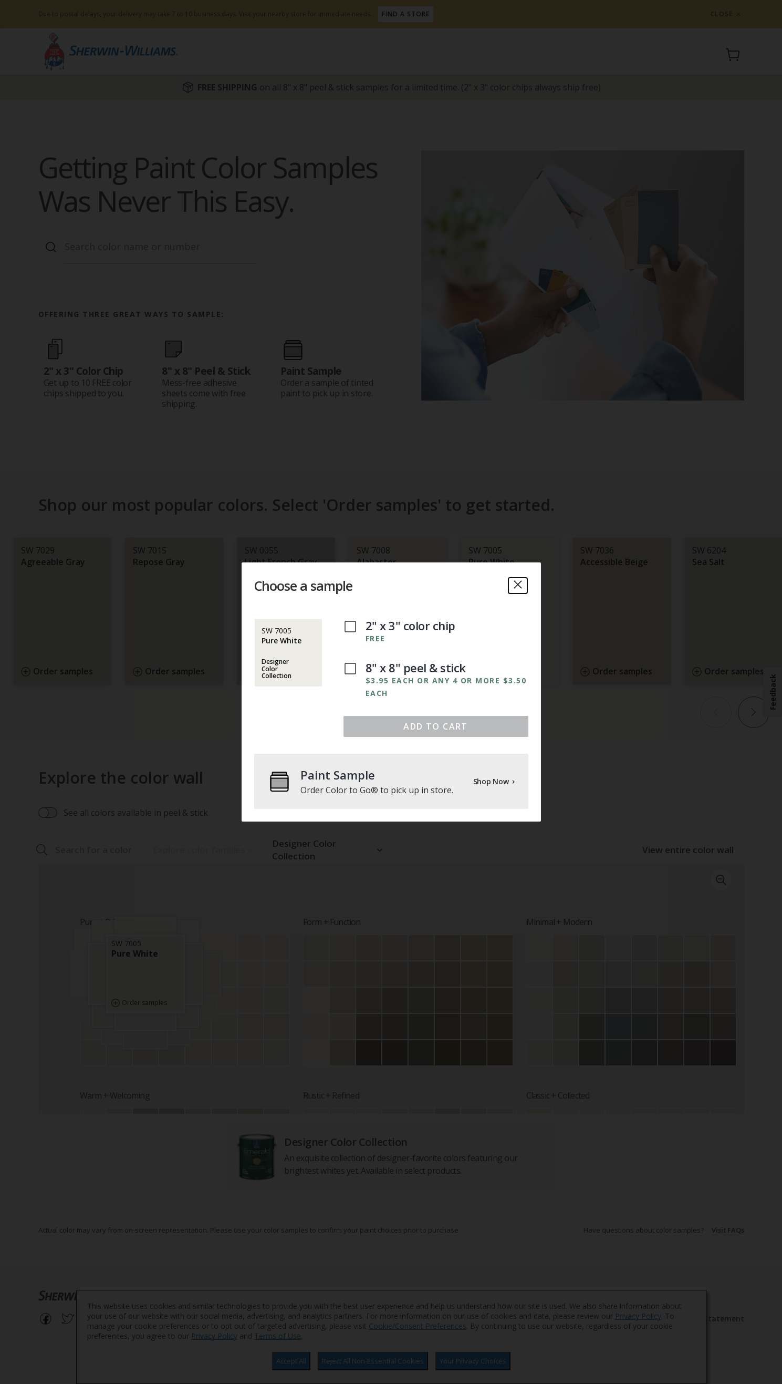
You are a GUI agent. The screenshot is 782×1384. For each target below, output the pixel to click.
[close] (517, 585)
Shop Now (494, 781)
